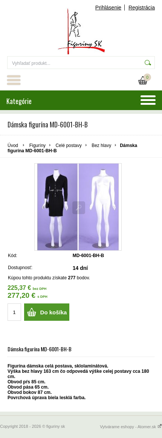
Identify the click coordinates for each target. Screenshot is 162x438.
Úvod (13, 145)
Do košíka (53, 312)
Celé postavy (68, 145)
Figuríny (37, 145)
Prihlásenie (108, 8)
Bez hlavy (101, 145)
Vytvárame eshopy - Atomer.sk (131, 426)
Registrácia (141, 8)
